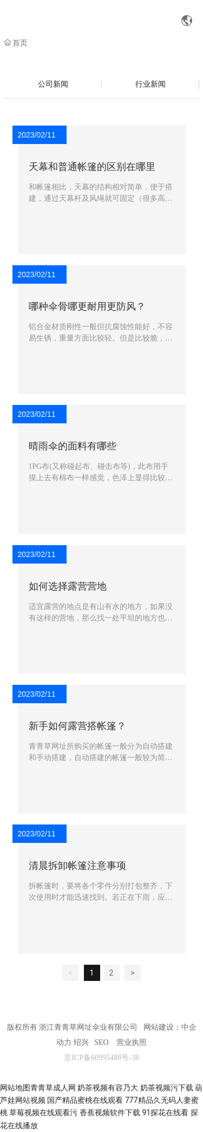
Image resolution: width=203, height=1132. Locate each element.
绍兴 (81, 1042)
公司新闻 (53, 84)
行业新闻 (150, 84)
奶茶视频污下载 (166, 1087)
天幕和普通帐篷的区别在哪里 (92, 166)
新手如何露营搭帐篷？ (77, 726)
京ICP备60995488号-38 (101, 1058)
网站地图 (15, 1087)
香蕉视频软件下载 (110, 1112)
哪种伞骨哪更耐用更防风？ (87, 306)
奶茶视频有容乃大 (107, 1087)
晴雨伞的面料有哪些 (72, 446)
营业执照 (131, 1042)
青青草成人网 (53, 1087)
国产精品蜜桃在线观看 (85, 1100)
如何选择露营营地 (68, 586)
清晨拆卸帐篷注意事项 (77, 865)
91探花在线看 (165, 1112)
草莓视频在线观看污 (43, 1112)
